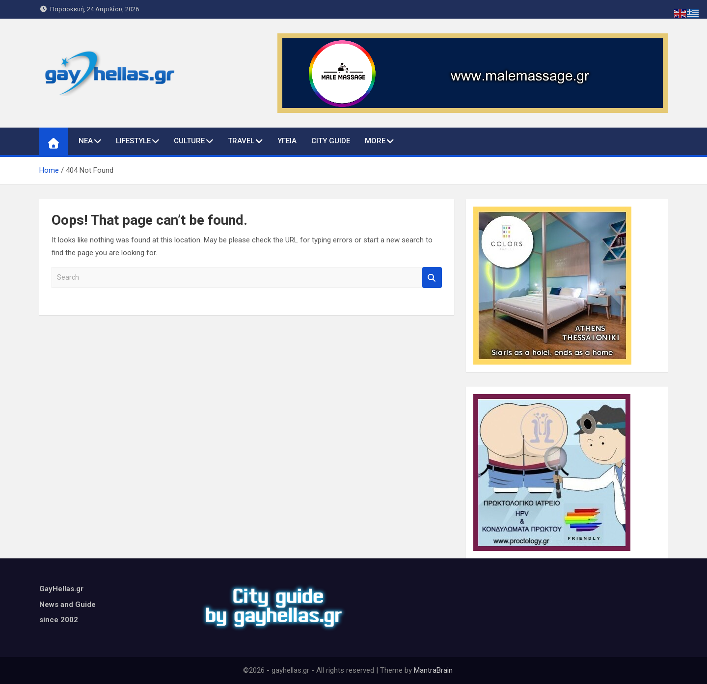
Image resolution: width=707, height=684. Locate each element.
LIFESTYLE (133, 140)
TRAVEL (241, 140)
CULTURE (189, 140)
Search (432, 277)
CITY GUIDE (330, 140)
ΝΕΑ (86, 140)
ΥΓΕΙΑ (287, 140)
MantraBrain (433, 670)
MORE (375, 140)
